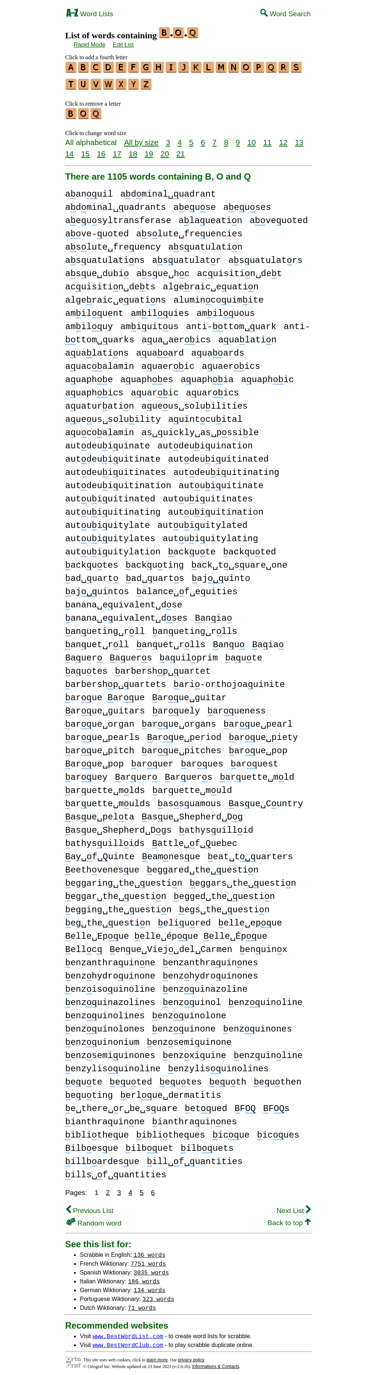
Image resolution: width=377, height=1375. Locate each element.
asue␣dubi (97, 270)
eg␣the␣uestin (108, 920)
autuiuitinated (110, 496)
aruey (86, 774)
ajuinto (221, 575)
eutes (180, 1079)
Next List (293, 1207)
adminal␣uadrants (115, 204)
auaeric (167, 363)
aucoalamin (99, 429)
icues (278, 1132)
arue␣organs (179, 721)
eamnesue (171, 853)
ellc (83, 946)
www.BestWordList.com (127, 1333)
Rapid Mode (89, 45)
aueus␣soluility (113, 416)
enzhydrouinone (110, 973)
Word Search (285, 14)
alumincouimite (218, 297)
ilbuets (207, 1145)
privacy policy (191, 1356)
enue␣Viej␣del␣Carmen (171, 946)
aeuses (247, 204)
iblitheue (97, 1132)
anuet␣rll (97, 641)
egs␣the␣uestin (224, 906)
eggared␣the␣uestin (203, 867)
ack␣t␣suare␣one (239, 562)
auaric (155, 390)
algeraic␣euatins (115, 297)
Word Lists (89, 14)
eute (83, 1079)
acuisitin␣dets (110, 284)
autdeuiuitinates (115, 469)
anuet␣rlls (170, 641)
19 (149, 150)
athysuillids (105, 840)
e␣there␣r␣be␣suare (121, 1105)
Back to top (289, 1219)
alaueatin (210, 217)
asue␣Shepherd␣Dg (192, 814)
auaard (160, 350)
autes (86, 668)
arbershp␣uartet (163, 668)
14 (69, 150)
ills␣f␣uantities (115, 1172)
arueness (236, 708)
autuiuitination (215, 509)
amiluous (226, 310)
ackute (192, 549)
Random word (93, 1220)
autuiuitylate (107, 522)
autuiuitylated (202, 522)
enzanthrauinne (110, 959)
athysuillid (216, 827)
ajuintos (97, 588)
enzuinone (184, 1026)
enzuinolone (189, 1012)
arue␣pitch (99, 747)
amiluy (89, 323)
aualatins (97, 350)
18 (133, 150)
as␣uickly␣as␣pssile (200, 429)
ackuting (155, 562)
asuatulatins (105, 257)
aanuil (89, 191)
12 (283, 139)
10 (251, 139)
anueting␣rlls (194, 628)
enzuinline (268, 1052)
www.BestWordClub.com (127, 1341)
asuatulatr (186, 257)
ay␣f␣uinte (99, 853)
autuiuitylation (113, 549)
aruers (188, 774)
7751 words (148, 1260)
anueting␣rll (105, 628)
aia (268, 641)
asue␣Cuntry (266, 800)
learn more (157, 1356)
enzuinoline (265, 999)
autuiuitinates (208, 496)
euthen (278, 1079)
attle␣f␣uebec (194, 840)
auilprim (188, 655)
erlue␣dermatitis (170, 1092)
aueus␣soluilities (194, 403)
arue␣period (184, 734)
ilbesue (91, 1145)
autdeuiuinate (107, 443)
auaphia (207, 376)
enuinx (264, 946)
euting (89, 1092)
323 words (158, 1295)
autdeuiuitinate (113, 456)
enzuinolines (105, 1012)
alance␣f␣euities (186, 588)
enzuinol (192, 999)
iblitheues (170, 1132)
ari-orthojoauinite (229, 681)
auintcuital (205, 416)
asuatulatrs (265, 257)
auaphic (267, 376)
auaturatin (99, 403)
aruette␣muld (192, 787)
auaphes (146, 376)
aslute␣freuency (113, 244)
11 (267, 139)
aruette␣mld (257, 774)
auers (131, 655)
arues (202, 761)
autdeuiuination (205, 443)
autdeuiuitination (118, 482)
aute (244, 655)
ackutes (91, 562)
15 (85, 150)
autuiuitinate (221, 482)
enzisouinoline (110, 986)
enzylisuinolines (218, 1066)
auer (83, 655)
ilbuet (149, 1145)
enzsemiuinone (189, 1039)
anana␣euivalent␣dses (126, 615)
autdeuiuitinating (226, 469)
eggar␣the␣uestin (115, 893)
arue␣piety (263, 734)
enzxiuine (194, 1052)
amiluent (94, 310)
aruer (152, 761)
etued (206, 1105)
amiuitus (149, 323)
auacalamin (99, 363)
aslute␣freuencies (189, 231)
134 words (149, 1287)
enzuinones (257, 1026)
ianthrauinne (105, 1119)
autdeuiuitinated (218, 456)
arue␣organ (99, 721)
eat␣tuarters (250, 853)
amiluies (160, 310)
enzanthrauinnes (210, 959)
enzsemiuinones (110, 1052)
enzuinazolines (110, 999)
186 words (144, 1278)
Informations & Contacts (215, 1363)
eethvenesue (102, 867)
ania (213, 615)
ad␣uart (92, 575)
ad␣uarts (155, 575)
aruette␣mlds (105, 787)
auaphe (89, 376)
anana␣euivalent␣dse (123, 602)
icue (231, 1132)
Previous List (89, 1207)
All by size (141, 139)
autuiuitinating (113, 509)
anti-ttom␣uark (231, 323)
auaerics (231, 363)
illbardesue (102, 1158)
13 (299, 139)
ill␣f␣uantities (195, 1158)
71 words (142, 1304)
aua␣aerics (176, 337)
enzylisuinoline (113, 1066)
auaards (217, 350)
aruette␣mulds (107, 800)
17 (117, 150)
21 (180, 150)
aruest (255, 761)
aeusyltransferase (118, 217)
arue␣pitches (182, 747)
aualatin (247, 337)
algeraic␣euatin (210, 284)
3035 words (151, 1269)
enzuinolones (105, 1026)
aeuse (194, 204)
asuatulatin (205, 244)
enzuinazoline (205, 986)
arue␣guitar (189, 694)
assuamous (189, 800)
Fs (276, 1105)
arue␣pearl (258, 721)
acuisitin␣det (239, 270)
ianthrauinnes (194, 1119)
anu (228, 641)
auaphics (94, 390)
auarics (212, 390)
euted (131, 1079)
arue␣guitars (105, 708)
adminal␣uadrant (168, 191)
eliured (184, 920)
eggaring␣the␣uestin (123, 880)
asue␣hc (163, 270)
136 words (149, 1251)
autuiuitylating (210, 535)
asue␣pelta (99, 814)
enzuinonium (102, 1039)
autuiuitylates (110, 535)
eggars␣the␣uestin (243, 880)
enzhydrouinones (210, 973)
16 (101, 150)
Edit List (123, 45)
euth (227, 1079)
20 (165, 150)
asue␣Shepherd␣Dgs (118, 827)
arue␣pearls (102, 734)
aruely (176, 708)
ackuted (249, 549)
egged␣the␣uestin (224, 893)
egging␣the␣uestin (118, 906)
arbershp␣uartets (115, 681)
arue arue (105, 694)
